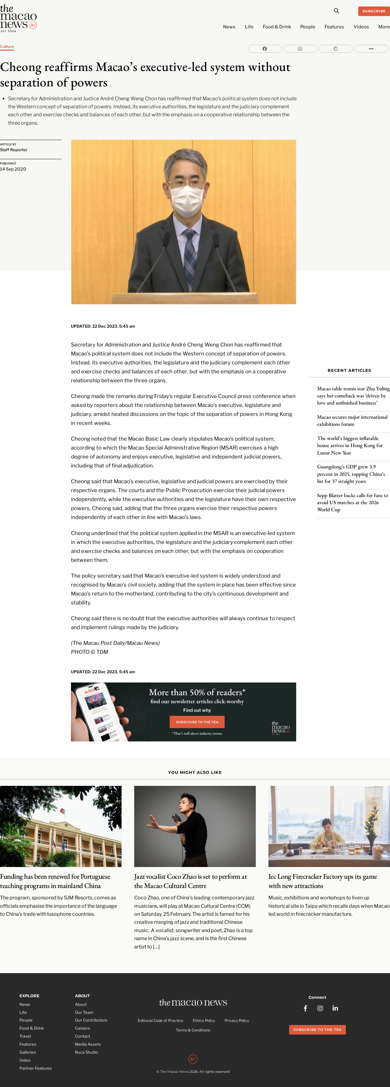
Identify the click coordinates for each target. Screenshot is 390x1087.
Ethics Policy (204, 1011)
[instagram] (320, 997)
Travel (25, 1026)
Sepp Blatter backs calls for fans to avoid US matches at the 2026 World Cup (352, 498)
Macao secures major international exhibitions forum (352, 417)
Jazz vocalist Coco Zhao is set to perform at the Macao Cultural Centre (190, 871)
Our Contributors (91, 1010)
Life (249, 27)
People (307, 27)
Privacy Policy (237, 1011)
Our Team (84, 1002)
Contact (82, 1026)
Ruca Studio (86, 1042)
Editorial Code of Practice (160, 1011)
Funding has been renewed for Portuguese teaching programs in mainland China (55, 871)
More (384, 27)
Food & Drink (277, 27)
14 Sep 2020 (13, 168)
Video (25, 1050)
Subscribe (374, 11)
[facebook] (305, 997)
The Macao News (174, 1063)
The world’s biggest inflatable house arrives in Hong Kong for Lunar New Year (350, 441)
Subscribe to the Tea (317, 1019)
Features (334, 27)
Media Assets (88, 1034)
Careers (82, 1018)
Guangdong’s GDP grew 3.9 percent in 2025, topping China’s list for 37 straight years (351, 470)
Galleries (27, 1042)
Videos (361, 27)
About (81, 994)
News (229, 27)
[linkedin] (336, 997)
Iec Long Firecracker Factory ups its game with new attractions (322, 871)
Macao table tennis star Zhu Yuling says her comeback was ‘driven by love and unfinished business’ (353, 392)
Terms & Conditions (193, 1021)
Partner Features (35, 1058)
